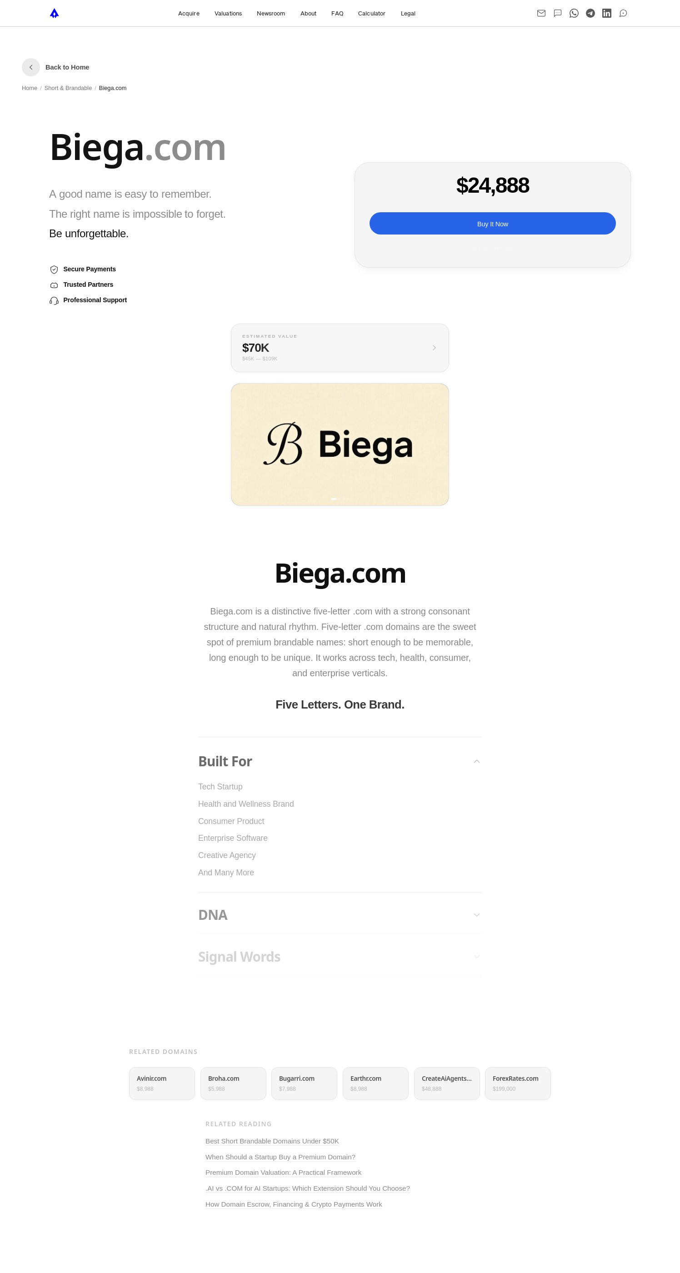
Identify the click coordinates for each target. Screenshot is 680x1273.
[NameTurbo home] (54, 13)
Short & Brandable (68, 88)
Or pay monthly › (492, 248)
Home (29, 88)
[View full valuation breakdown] (340, 348)
